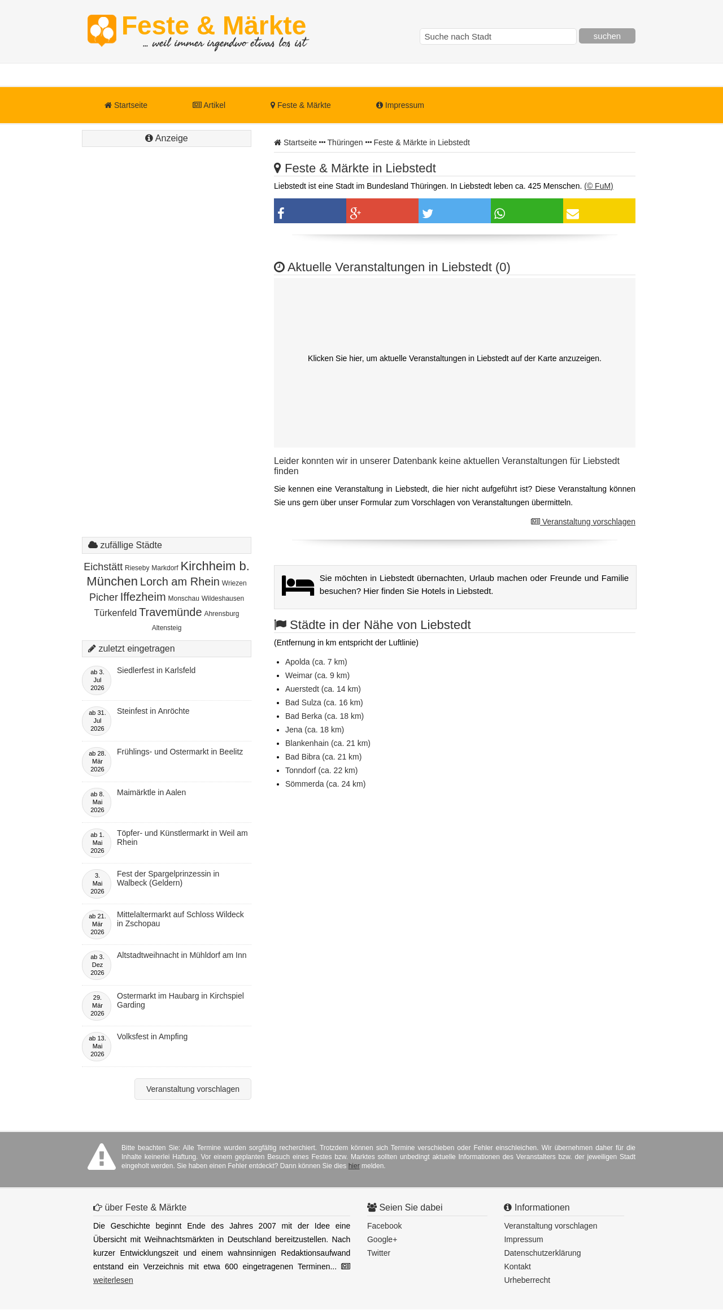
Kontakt (517, 1266)
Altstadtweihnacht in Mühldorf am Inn (182, 955)
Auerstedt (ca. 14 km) (323, 688)
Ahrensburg (221, 614)
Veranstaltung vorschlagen (583, 521)
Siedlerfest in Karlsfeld (156, 670)
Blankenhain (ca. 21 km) (328, 743)
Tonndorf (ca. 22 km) (321, 770)
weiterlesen (113, 1280)
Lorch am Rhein (180, 581)
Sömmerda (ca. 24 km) (325, 783)
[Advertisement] (166, 353)
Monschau (183, 598)
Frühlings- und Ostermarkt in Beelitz (180, 751)
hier (354, 1166)
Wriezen (234, 583)
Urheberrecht (527, 1280)
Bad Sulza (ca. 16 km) (324, 702)
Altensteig (167, 628)
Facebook (384, 1225)
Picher (103, 597)
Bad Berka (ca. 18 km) (324, 716)
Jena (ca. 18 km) (314, 729)
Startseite (125, 105)
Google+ (382, 1239)
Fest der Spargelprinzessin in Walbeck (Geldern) (168, 878)
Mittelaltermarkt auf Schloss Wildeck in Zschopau (180, 919)
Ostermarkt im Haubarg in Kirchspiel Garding (180, 1000)
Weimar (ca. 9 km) (317, 675)
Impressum (400, 105)
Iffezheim (143, 597)
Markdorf (164, 568)
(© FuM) (598, 185)
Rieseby (137, 568)
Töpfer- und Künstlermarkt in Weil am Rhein (182, 837)
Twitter (378, 1252)
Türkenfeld (115, 613)
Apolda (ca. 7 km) (316, 661)
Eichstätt (103, 566)
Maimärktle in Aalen (151, 792)
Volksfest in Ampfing (152, 1036)
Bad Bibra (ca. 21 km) (323, 756)
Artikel (209, 105)
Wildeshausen (223, 598)
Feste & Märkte (213, 31)
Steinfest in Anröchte (153, 710)
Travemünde (170, 612)
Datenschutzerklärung (542, 1252)
